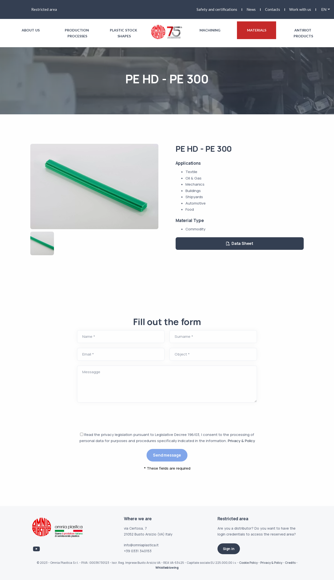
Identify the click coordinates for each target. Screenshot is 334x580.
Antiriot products (303, 33)
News (251, 9)
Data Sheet (239, 243)
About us (31, 30)
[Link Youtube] (36, 549)
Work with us (300, 9)
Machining (210, 30)
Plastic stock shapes (124, 33)
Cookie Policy (248, 563)
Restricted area (44, 9)
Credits (290, 563)
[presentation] (114, 417)
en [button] (324, 9)
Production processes (77, 33)
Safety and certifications (217, 9)
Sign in (228, 548)
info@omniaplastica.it (141, 545)
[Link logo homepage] (167, 31)
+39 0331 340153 (137, 551)
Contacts (272, 9)
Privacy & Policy (241, 440)
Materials (256, 30)
